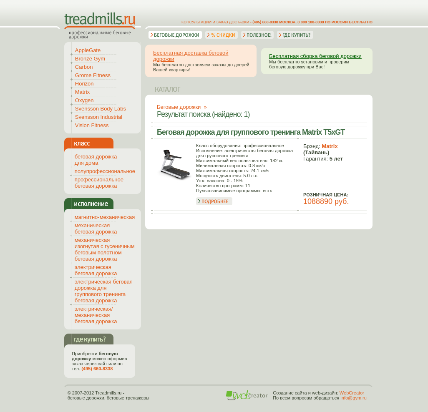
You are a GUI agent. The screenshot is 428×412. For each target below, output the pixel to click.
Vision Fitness (92, 125)
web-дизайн (324, 392)
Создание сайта (290, 392)
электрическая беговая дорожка (96, 270)
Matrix (329, 146)
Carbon (84, 67)
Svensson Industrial (98, 117)
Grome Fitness (93, 75)
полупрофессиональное (105, 171)
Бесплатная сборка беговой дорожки (315, 56)
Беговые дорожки (179, 107)
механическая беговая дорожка (96, 228)
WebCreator (352, 392)
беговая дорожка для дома (96, 159)
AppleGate (88, 50)
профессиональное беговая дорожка (99, 182)
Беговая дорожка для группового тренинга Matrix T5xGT (251, 132)
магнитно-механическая (105, 217)
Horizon (84, 83)
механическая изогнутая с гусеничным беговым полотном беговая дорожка (105, 249)
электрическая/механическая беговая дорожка (96, 315)
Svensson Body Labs (100, 109)
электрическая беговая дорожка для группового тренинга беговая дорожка (104, 291)
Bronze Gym (90, 58)
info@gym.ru (353, 397)
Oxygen (84, 100)
